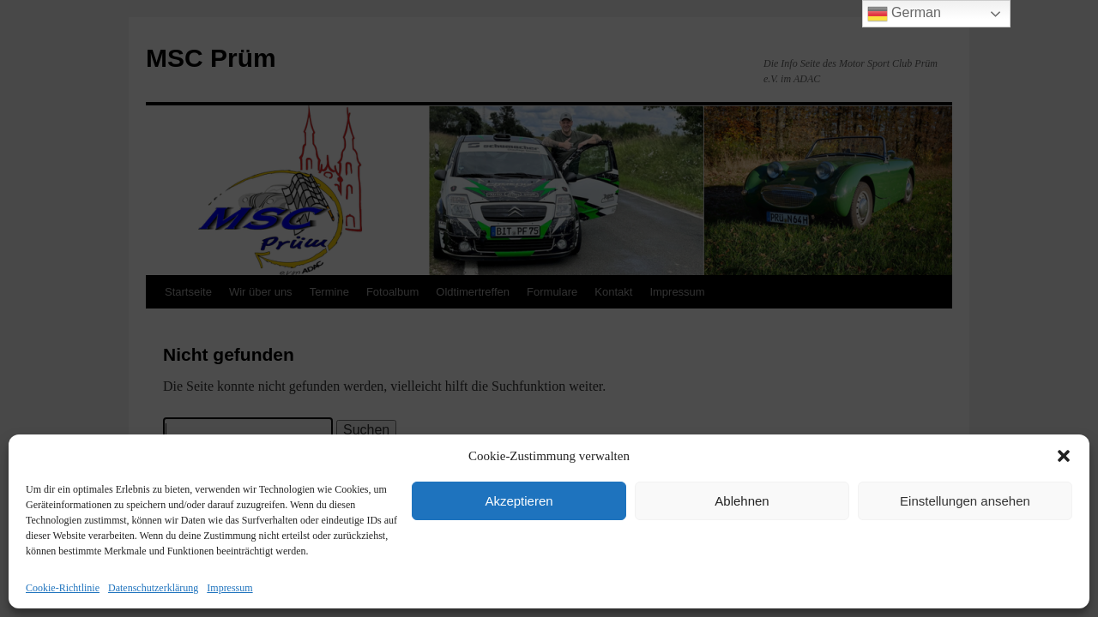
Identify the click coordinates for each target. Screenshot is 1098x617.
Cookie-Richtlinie (63, 588)
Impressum (229, 588)
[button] (1063, 455)
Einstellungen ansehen (965, 501)
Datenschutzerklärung (153, 588)
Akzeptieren (518, 501)
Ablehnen (742, 501)
